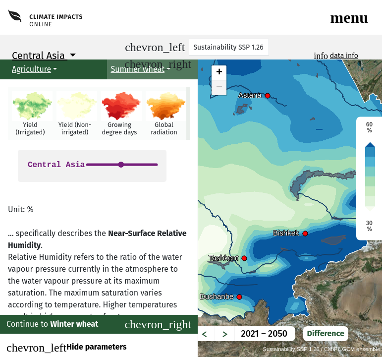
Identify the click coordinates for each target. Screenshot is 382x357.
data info (344, 56)
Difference (325, 333)
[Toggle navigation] (349, 17)
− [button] (219, 87)
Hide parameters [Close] (66, 347)
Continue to (98, 324)
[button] (30, 113)
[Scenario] (229, 47)
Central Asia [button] (39, 55)
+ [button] (219, 72)
